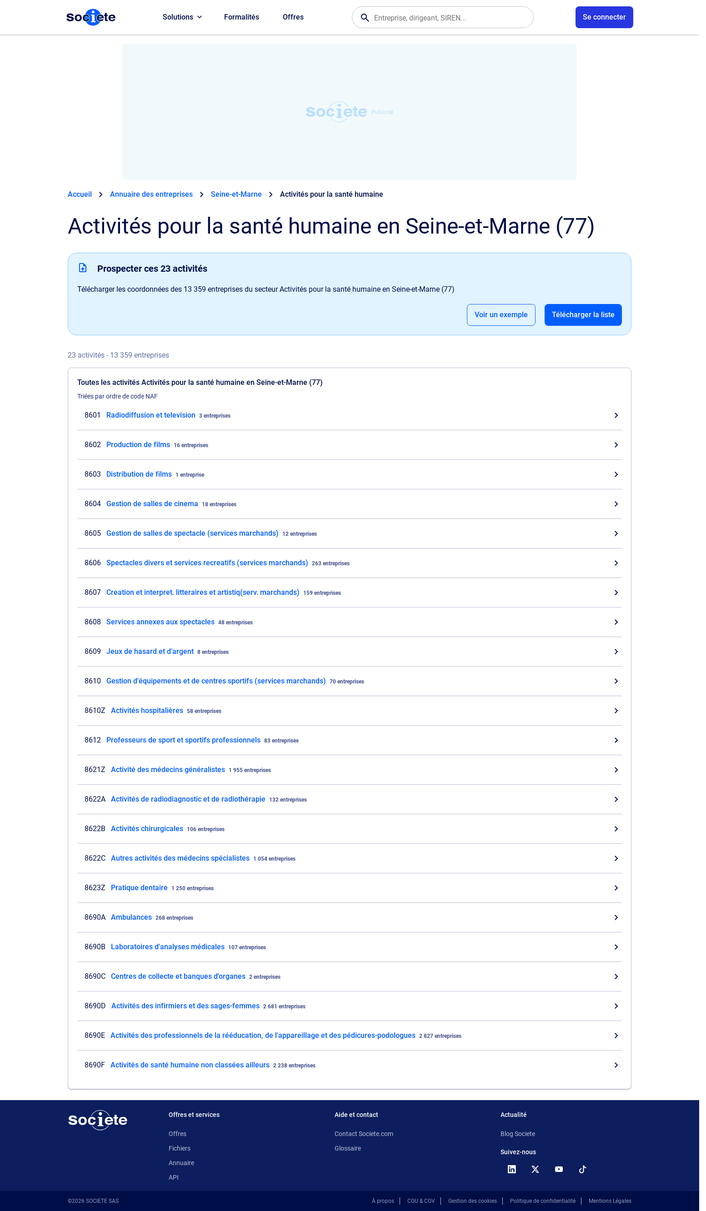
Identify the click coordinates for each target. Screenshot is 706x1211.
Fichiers (179, 1148)
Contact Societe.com (364, 1133)
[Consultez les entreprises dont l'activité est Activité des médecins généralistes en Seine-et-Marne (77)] (349, 769)
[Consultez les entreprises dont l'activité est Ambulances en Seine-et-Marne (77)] (349, 917)
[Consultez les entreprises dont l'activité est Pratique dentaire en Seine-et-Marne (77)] (349, 887)
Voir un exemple (501, 314)
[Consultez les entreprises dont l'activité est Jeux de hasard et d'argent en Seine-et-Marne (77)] (349, 651)
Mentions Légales (610, 1201)
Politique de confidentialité (543, 1201)
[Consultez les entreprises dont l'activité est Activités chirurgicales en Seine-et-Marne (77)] (349, 828)
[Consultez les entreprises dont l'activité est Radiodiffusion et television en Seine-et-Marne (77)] (349, 415)
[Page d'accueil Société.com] (91, 17)
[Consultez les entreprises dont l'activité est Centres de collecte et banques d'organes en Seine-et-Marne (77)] (349, 976)
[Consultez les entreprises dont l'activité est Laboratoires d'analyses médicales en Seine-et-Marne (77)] (349, 947)
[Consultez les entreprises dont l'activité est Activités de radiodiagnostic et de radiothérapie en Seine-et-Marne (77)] (349, 799)
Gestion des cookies (472, 1201)
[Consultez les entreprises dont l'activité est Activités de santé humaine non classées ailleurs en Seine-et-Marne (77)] (349, 1065)
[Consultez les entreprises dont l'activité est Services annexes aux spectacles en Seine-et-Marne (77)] (349, 622)
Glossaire (348, 1148)
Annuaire (181, 1162)
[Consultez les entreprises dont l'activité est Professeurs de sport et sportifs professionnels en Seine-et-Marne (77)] (349, 740)
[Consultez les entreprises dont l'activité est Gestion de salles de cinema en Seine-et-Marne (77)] (349, 503)
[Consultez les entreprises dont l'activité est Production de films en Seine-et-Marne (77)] (349, 444)
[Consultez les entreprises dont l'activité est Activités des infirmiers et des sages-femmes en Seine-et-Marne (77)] (349, 1006)
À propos (383, 1201)
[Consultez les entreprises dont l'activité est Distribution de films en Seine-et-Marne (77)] (349, 474)
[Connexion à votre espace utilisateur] (604, 17)
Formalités (241, 17)
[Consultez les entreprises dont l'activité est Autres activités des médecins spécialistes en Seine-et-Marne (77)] (349, 858)
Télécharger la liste (583, 314)
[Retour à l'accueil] (98, 1120)
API (174, 1177)
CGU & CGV (421, 1201)
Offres (293, 17)
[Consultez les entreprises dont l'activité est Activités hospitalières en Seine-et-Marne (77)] (349, 710)
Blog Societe (518, 1133)
